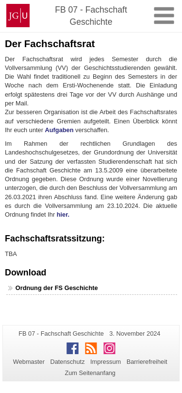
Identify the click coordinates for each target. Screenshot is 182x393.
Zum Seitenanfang (90, 372)
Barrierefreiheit (147, 361)
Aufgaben (59, 130)
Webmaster (29, 361)
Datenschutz (67, 361)
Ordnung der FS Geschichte (57, 287)
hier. (63, 214)
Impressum (105, 361)
